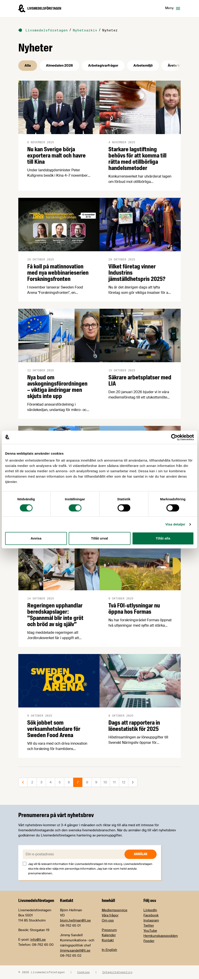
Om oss (108, 920)
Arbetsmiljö (143, 65)
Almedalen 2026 (59, 65)
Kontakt (108, 940)
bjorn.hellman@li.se (75, 920)
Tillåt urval (99, 538)
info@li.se (38, 939)
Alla (28, 65)
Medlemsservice (114, 910)
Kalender (109, 935)
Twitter (148, 925)
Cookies (83, 972)
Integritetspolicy (117, 972)
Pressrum (109, 930)
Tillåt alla (163, 538)
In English (109, 950)
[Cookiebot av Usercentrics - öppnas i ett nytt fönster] (174, 437)
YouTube (150, 930)
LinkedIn (150, 910)
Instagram (151, 920)
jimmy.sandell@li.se (75, 950)
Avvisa (36, 538)
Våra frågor (110, 915)
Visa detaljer (175, 524)
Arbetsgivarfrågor (103, 65)
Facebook (151, 915)
